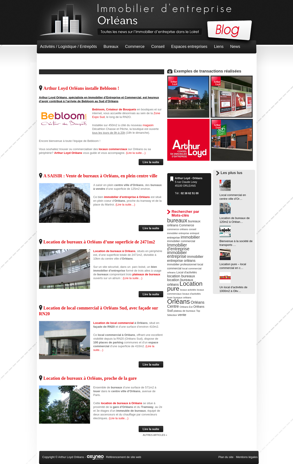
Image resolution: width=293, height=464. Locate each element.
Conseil (158, 46)
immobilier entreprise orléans (185, 258)
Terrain (73, 60)
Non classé (50, 60)
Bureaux (111, 46)
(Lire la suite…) (136, 153)
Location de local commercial (113, 323)
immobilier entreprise (177, 254)
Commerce (135, 46)
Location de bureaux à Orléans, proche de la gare (90, 378)
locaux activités (188, 289)
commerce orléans (177, 229)
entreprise (173, 237)
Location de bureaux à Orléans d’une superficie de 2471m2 (99, 241)
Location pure (185, 286)
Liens (219, 46)
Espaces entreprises (189, 46)
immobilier (190, 237)
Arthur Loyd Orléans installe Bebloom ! (81, 88)
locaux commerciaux (113, 149)
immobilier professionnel (182, 264)
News (235, 46)
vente (182, 315)
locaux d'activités (191, 293)
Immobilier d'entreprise (178, 247)
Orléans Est (186, 306)
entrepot (194, 233)
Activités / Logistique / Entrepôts (68, 46)
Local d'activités (186, 272)
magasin (148, 125)
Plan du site (225, 457)
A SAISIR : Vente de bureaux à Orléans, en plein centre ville (100, 175)
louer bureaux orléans (179, 297)
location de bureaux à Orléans (121, 403)
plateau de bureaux (184, 310)
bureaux (177, 220)
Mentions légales (247, 457)
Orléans (178, 301)
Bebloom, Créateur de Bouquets (114, 109)
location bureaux (181, 276)
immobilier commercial (181, 241)
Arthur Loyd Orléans (68, 153)
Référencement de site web (123, 457)
